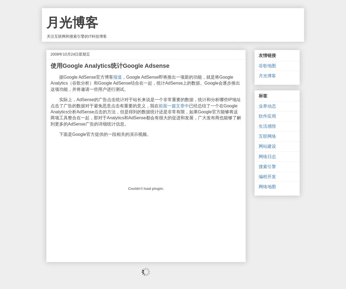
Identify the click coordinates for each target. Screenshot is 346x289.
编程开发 (267, 176)
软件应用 (267, 116)
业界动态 (267, 106)
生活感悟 (267, 126)
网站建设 (267, 146)
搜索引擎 (267, 166)
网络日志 (267, 156)
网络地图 (267, 186)
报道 (117, 77)
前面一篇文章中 (174, 106)
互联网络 (267, 136)
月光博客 (72, 22)
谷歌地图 (267, 65)
